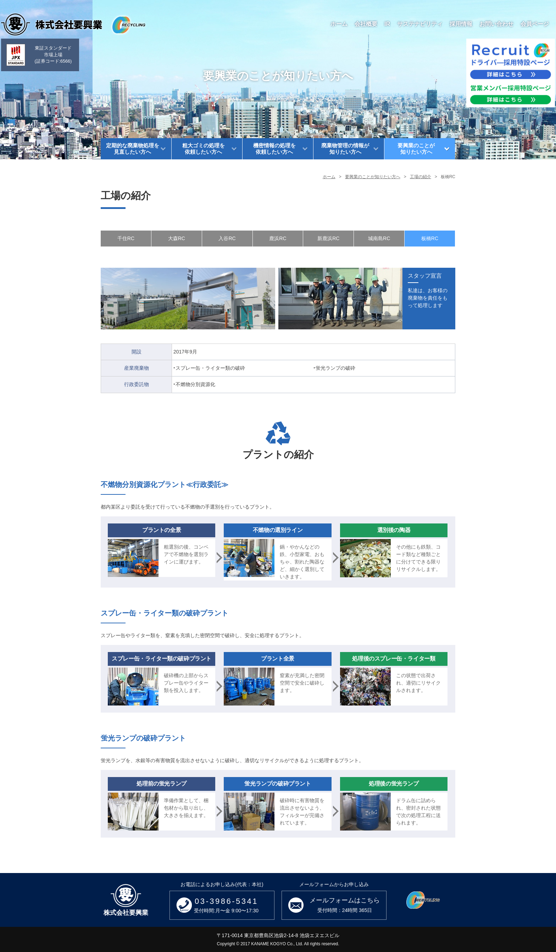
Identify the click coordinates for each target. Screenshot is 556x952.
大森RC (176, 238)
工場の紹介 (420, 176)
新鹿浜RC (328, 238)
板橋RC (429, 238)
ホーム (329, 176)
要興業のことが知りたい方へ (372, 176)
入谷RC (226, 238)
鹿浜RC (277, 238)
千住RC (125, 238)
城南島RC (379, 238)
